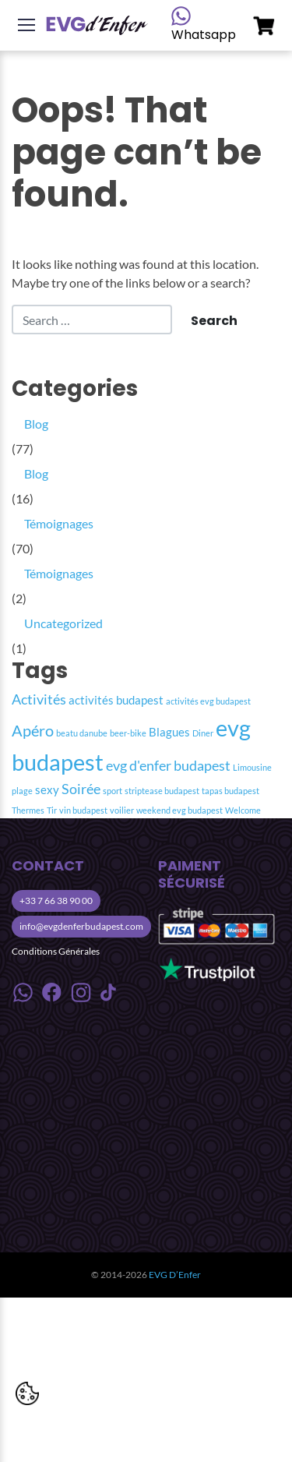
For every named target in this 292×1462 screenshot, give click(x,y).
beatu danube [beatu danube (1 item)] (81, 733)
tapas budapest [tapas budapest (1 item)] (230, 791)
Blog (36, 423)
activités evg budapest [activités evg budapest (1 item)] (208, 701)
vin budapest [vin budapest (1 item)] (83, 810)
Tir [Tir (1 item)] (52, 810)
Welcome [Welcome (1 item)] (243, 810)
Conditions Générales (56, 951)
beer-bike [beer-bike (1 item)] (128, 733)
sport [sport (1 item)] (112, 791)
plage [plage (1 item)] (22, 791)
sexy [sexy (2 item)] (47, 789)
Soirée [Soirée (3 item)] (81, 789)
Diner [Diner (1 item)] (202, 733)
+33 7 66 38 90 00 (56, 900)
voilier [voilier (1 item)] (122, 810)
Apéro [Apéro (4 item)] (33, 730)
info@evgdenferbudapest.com (81, 926)
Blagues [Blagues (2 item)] (169, 732)
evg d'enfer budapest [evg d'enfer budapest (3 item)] (168, 765)
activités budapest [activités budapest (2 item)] (116, 700)
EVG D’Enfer (175, 1274)
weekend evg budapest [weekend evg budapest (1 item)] (179, 810)
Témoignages (58, 523)
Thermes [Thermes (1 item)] (28, 810)
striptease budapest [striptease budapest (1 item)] (162, 791)
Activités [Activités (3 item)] (39, 699)
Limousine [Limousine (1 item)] (252, 767)
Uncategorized (63, 623)
